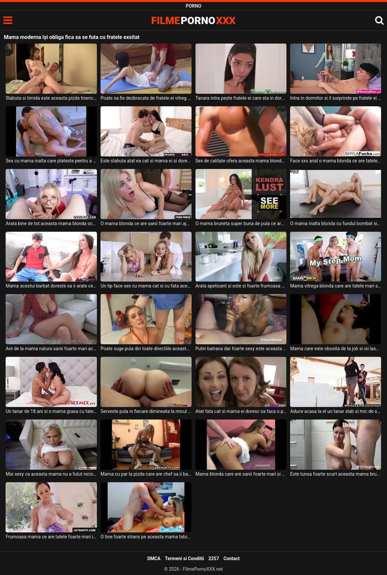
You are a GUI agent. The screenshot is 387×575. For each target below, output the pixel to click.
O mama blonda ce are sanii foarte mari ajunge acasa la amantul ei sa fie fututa (146, 223)
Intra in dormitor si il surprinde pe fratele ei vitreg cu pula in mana (335, 98)
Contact (231, 558)
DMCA (154, 558)
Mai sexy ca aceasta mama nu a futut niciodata (51, 474)
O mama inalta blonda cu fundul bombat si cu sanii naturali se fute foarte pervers (335, 223)
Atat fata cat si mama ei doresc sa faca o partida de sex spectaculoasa (240, 411)
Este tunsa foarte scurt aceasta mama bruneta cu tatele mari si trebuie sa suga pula (335, 474)
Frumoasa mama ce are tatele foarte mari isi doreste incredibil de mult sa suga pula (51, 536)
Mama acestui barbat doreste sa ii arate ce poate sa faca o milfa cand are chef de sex (51, 285)
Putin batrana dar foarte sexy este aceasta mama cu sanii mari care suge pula (240, 348)
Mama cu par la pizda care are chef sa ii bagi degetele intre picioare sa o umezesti (146, 474)
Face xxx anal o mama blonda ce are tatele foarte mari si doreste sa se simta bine (335, 160)
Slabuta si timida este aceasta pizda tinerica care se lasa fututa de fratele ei (51, 98)
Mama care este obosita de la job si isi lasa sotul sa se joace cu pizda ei (335, 348)
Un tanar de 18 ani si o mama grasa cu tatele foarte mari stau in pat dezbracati (51, 411)
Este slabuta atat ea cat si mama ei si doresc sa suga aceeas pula (146, 160)
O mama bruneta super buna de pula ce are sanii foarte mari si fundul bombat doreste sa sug (240, 223)
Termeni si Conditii (184, 558)
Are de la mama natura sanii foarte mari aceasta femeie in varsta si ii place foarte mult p (51, 348)
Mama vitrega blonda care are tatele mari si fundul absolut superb (335, 285)
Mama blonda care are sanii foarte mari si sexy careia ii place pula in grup (240, 474)
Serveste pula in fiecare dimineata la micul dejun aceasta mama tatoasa (146, 411)
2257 (213, 558)
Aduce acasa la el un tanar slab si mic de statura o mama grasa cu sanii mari (335, 411)
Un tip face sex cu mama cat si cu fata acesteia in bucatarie (146, 285)
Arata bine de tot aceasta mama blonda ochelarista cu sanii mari (51, 223)
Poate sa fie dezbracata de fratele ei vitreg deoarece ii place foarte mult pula (146, 98)
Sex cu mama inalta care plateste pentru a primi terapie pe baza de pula (51, 160)
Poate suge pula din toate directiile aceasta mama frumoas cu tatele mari (146, 348)
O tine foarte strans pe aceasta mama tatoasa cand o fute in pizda (146, 536)
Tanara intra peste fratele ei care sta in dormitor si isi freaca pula (240, 98)
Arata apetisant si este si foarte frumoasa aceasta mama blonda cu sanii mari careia (240, 285)
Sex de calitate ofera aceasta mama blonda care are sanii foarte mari (240, 160)
